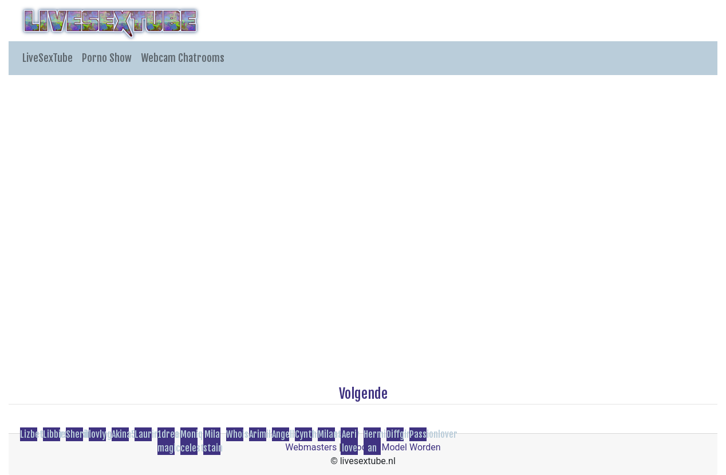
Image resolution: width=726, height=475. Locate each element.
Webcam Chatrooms (182, 58)
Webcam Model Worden (392, 447)
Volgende (363, 393)
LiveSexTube (47, 58)
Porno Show (107, 58)
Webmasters (311, 447)
